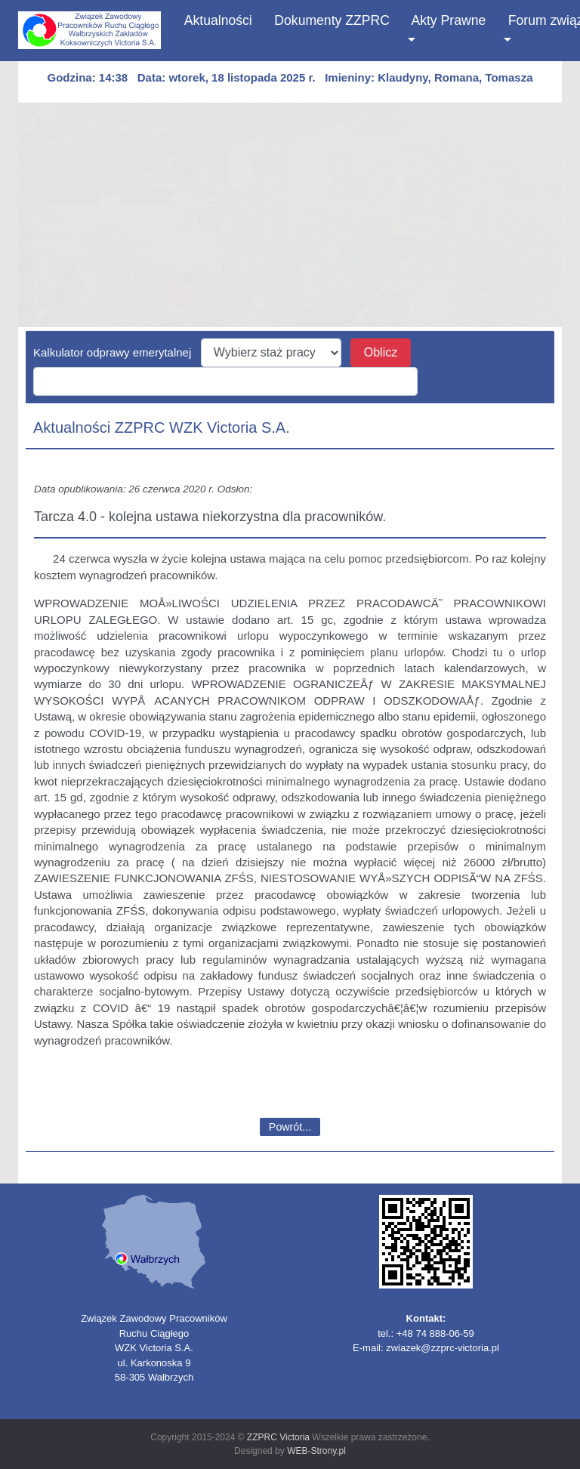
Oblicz (380, 352)
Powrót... (290, 1127)
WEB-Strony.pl (316, 1451)
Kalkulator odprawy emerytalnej (117, 352)
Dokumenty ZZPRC (332, 20)
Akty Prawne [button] (449, 20)
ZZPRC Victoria (278, 1437)
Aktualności (218, 19)
